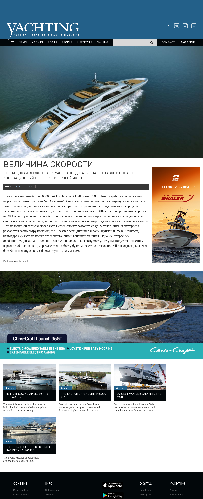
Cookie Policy (130, 476)
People (67, 42)
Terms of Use (112, 476)
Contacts (175, 449)
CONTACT (168, 42)
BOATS (52, 42)
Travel (16, 453)
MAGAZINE (187, 42)
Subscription (52, 440)
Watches (18, 467)
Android (144, 458)
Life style (84, 42)
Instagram (145, 444)
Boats (16, 449)
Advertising (176, 444)
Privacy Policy (94, 476)
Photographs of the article (16, 261)
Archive (49, 444)
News (23, 42)
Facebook (145, 440)
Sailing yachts (21, 444)
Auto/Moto (19, 463)
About (173, 440)
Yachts (37, 42)
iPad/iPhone (147, 453)
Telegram (145, 449)
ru (169, 26)
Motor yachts (20, 440)
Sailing (102, 42)
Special (17, 458)
